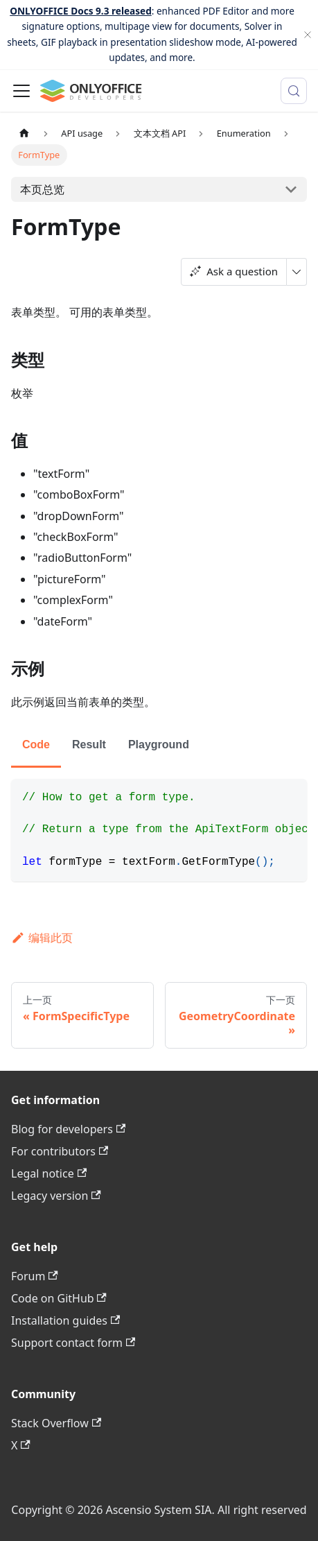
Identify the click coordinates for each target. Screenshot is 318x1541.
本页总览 (42, 189)
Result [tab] (89, 744)
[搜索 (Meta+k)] (294, 91)
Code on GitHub (59, 1298)
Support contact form (73, 1342)
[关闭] (307, 34)
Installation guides (65, 1320)
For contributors (59, 1151)
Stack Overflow (56, 1423)
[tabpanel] (159, 830)
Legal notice (49, 1173)
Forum (34, 1276)
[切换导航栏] (21, 90)
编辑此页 (42, 937)
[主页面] (24, 133)
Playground (158, 744)
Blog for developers (68, 1129)
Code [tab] (36, 744)
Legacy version (56, 1195)
